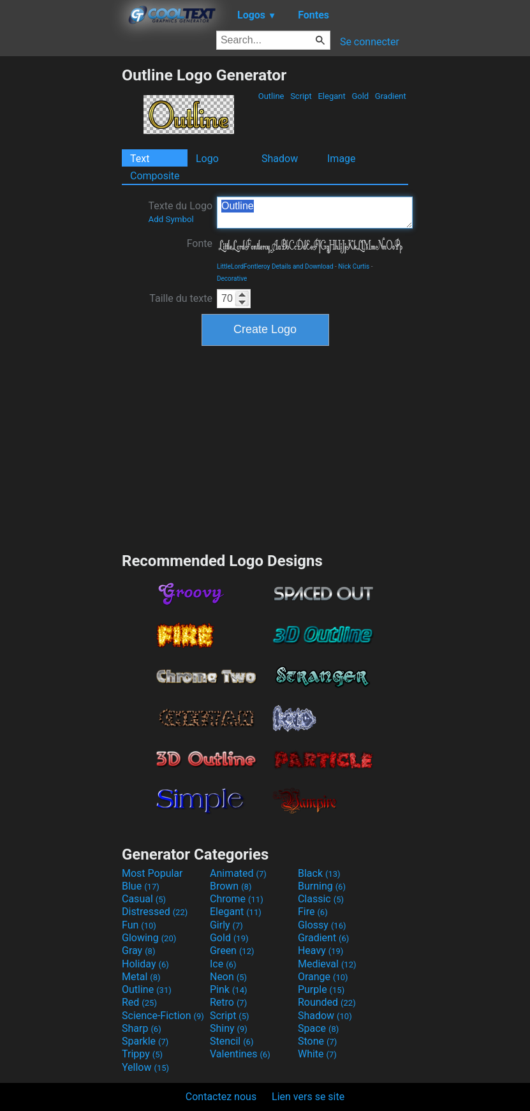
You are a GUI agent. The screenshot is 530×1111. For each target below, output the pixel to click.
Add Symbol (170, 219)
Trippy (142, 1054)
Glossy (322, 925)
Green (232, 950)
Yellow (145, 1067)
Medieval (327, 964)
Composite (155, 176)
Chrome (236, 899)
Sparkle (145, 1041)
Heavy (320, 950)
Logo (207, 159)
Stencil (231, 1041)
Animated (238, 873)
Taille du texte (180, 298)
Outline (271, 96)
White (317, 1054)
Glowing (149, 938)
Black (319, 873)
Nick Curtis (353, 266)
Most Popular (152, 873)
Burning (322, 886)
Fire (313, 912)
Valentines (240, 1054)
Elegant (332, 96)
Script (301, 96)
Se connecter (369, 42)
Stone (317, 1041)
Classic (321, 899)
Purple (321, 989)
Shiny (228, 1028)
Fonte (199, 243)
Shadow (279, 159)
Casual (144, 899)
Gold (360, 96)
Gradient (390, 96)
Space (318, 1028)
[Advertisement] (61, 257)
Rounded (327, 1002)
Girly (226, 925)
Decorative (232, 278)
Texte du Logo (180, 212)
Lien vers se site (308, 1097)
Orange (323, 977)
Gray (138, 950)
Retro (228, 1002)
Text (139, 159)
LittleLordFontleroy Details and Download (275, 266)
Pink (228, 989)
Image (341, 159)
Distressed (155, 912)
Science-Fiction (163, 1016)
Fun (139, 925)
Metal (141, 977)
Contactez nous (221, 1097)
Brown (230, 886)
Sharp (141, 1028)
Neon (228, 977)
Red (139, 1002)
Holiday (145, 964)
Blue (140, 886)
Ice (223, 964)
